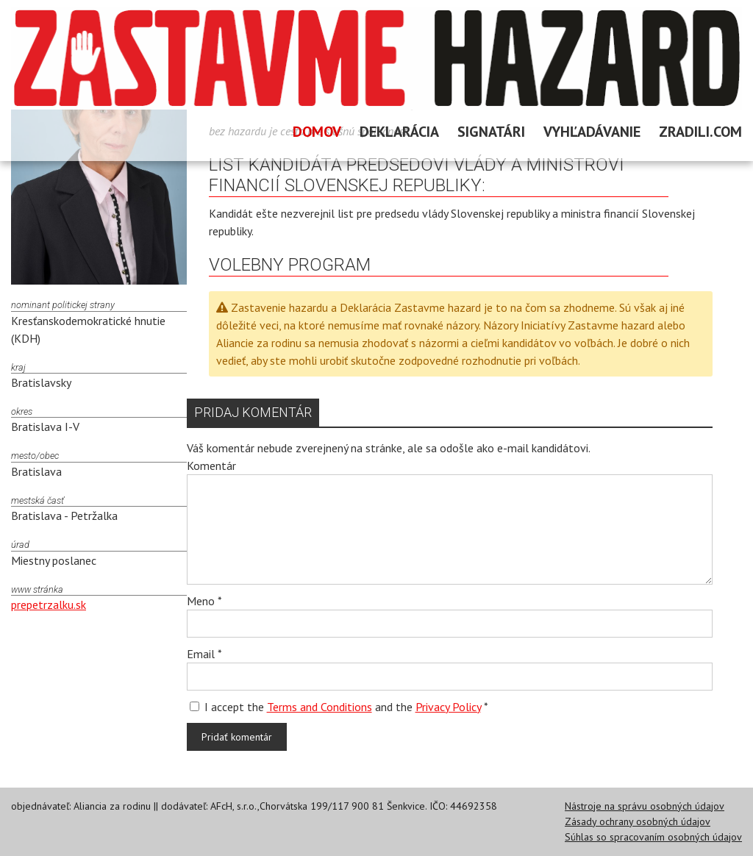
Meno (204, 600)
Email (204, 653)
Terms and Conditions (319, 706)
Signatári (491, 131)
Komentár (211, 465)
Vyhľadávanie (591, 131)
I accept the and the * (339, 706)
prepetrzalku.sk (48, 604)
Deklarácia (399, 131)
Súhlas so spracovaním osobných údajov (653, 836)
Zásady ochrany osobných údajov (637, 821)
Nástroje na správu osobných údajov (644, 806)
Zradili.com (700, 131)
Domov (317, 131)
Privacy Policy (448, 706)
